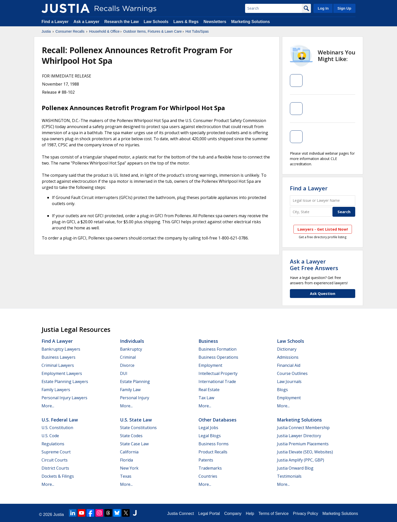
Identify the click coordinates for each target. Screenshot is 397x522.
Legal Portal (209, 513)
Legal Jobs (208, 427)
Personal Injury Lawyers (64, 397)
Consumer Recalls (69, 31)
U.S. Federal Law (60, 420)
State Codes (131, 435)
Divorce (127, 365)
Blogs (282, 389)
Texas (125, 476)
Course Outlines (292, 373)
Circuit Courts (55, 460)
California (129, 452)
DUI (123, 373)
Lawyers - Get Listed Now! (322, 229)
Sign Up (344, 8)
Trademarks (210, 468)
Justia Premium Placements (303, 444)
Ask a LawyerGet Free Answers (314, 264)
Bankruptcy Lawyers (61, 349)
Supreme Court (56, 452)
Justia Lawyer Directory (299, 435)
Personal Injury (134, 397)
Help (250, 513)
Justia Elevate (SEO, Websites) (305, 452)
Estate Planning (135, 381)
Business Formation (217, 349)
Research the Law (121, 21)
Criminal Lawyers (58, 365)
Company (232, 513)
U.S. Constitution (57, 427)
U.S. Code (50, 435)
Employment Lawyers (62, 373)
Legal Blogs (209, 435)
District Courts (55, 468)
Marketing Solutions (250, 21)
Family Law (130, 389)
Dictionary (286, 349)
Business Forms (213, 444)
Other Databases (217, 420)
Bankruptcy (131, 349)
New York (129, 468)
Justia (46, 31)
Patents (205, 460)
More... (48, 406)
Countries (207, 476)
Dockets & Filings (58, 476)
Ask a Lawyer (87, 21)
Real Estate (209, 389)
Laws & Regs (186, 21)
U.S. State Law (136, 420)
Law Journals (289, 381)
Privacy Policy (305, 513)
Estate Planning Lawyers (65, 381)
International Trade (217, 381)
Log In (323, 8)
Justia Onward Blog (295, 468)
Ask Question (322, 293)
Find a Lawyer (55, 21)
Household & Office (104, 31)
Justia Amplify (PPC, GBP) (300, 460)
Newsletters (215, 21)
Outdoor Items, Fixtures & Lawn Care (152, 31)
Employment (210, 365)
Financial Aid (288, 365)
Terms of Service (274, 513)
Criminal (128, 357)
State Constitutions (138, 427)
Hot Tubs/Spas (197, 31)
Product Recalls (212, 452)
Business (208, 341)
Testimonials (289, 476)
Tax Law (206, 397)
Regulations (53, 444)
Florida (126, 460)
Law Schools (156, 21)
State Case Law (134, 444)
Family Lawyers (56, 389)
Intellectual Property (217, 373)
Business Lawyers (58, 357)
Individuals (132, 341)
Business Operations (218, 357)
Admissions (288, 357)
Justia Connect (180, 513)
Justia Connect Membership (303, 427)
